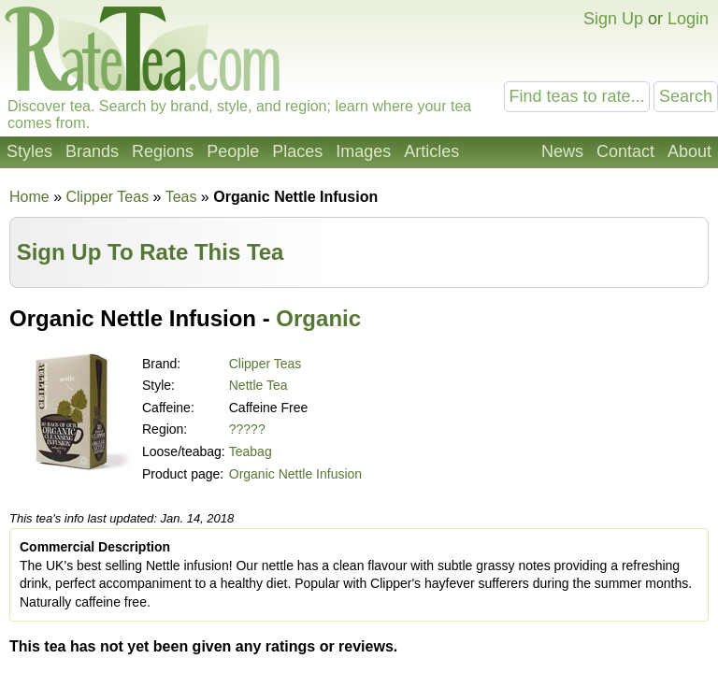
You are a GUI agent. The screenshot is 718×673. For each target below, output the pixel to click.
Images (363, 151)
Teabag (250, 451)
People (233, 151)
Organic (318, 318)
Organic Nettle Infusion (295, 473)
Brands (92, 151)
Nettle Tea (258, 385)
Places (297, 151)
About (689, 151)
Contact (625, 151)
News (562, 151)
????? (247, 429)
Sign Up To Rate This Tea (150, 252)
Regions (163, 151)
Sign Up (613, 18)
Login (688, 18)
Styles (29, 151)
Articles (431, 151)
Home (29, 197)
